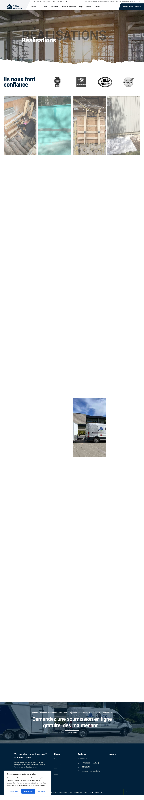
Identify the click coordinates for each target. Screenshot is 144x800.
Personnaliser (13, 791)
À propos (44, 7)
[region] (27, 783)
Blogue (81, 7)
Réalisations (54, 7)
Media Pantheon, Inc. (96, 796)
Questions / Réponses (69, 7)
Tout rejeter (27, 791)
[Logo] (14, 6)
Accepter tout (41, 791)
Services (34, 7)
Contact (97, 7)
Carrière (88, 7)
